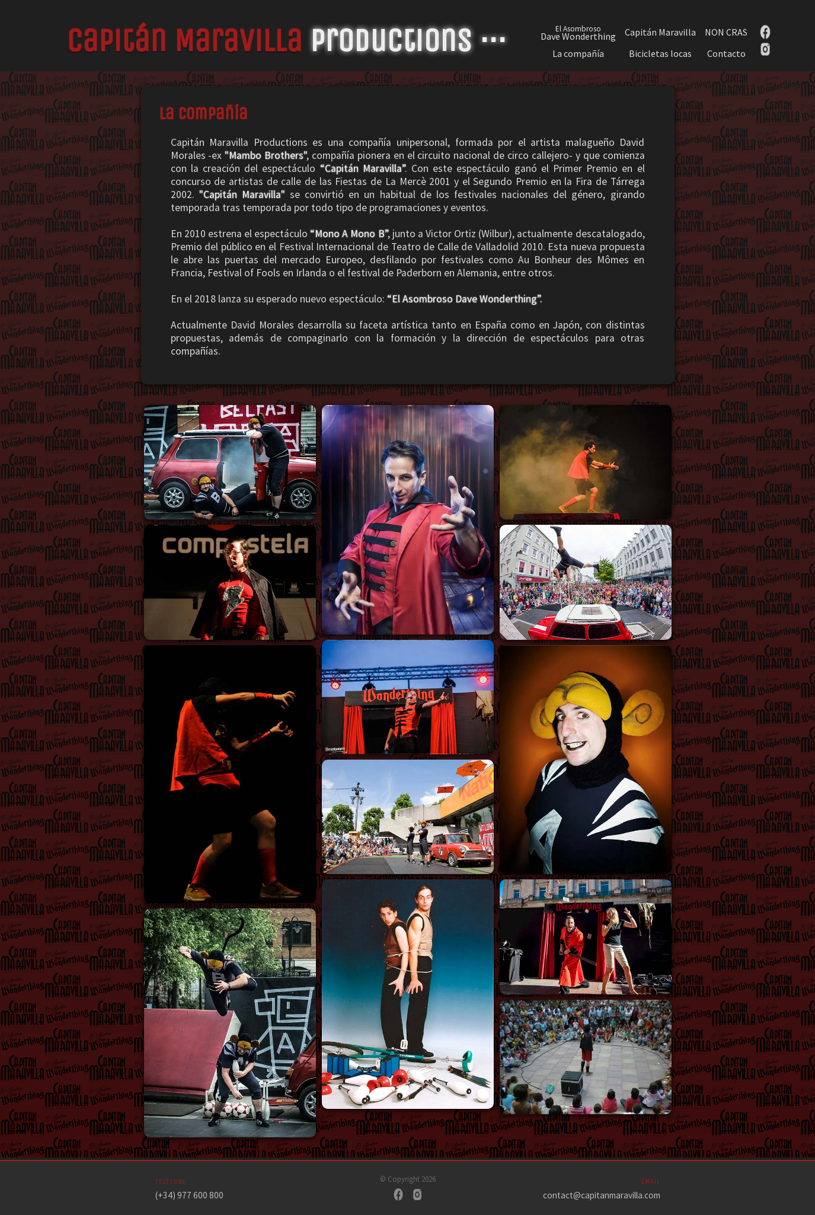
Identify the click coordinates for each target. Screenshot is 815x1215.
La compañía (578, 54)
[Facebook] (398, 1195)
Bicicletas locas (660, 54)
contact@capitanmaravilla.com (601, 1195)
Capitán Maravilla (660, 32)
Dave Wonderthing (578, 32)
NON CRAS (726, 32)
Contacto (726, 54)
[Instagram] (417, 1195)
